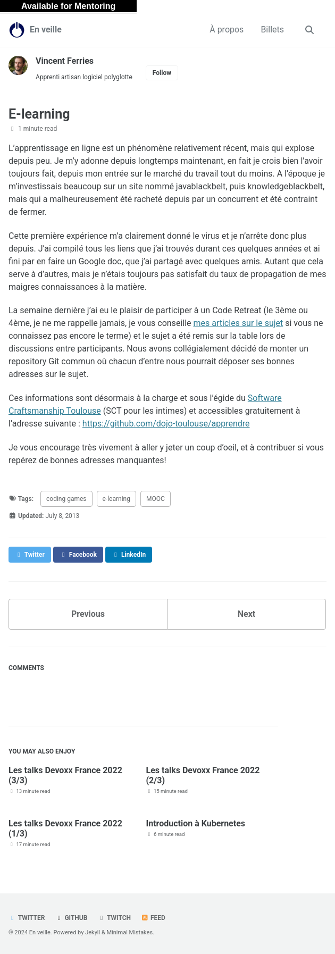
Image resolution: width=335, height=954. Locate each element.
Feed (153, 918)
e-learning (116, 499)
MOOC (155, 499)
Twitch (114, 918)
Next (246, 614)
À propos (227, 29)
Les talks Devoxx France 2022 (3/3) (65, 775)
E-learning (39, 114)
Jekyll (92, 932)
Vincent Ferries (65, 61)
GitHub (71, 918)
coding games (66, 499)
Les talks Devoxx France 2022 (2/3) (203, 775)
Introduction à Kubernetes (196, 823)
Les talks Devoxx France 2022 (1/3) (65, 828)
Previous (88, 614)
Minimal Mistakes (130, 932)
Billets (272, 29)
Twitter (27, 918)
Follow (162, 73)
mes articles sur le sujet (238, 323)
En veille (46, 29)
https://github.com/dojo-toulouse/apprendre (166, 424)
